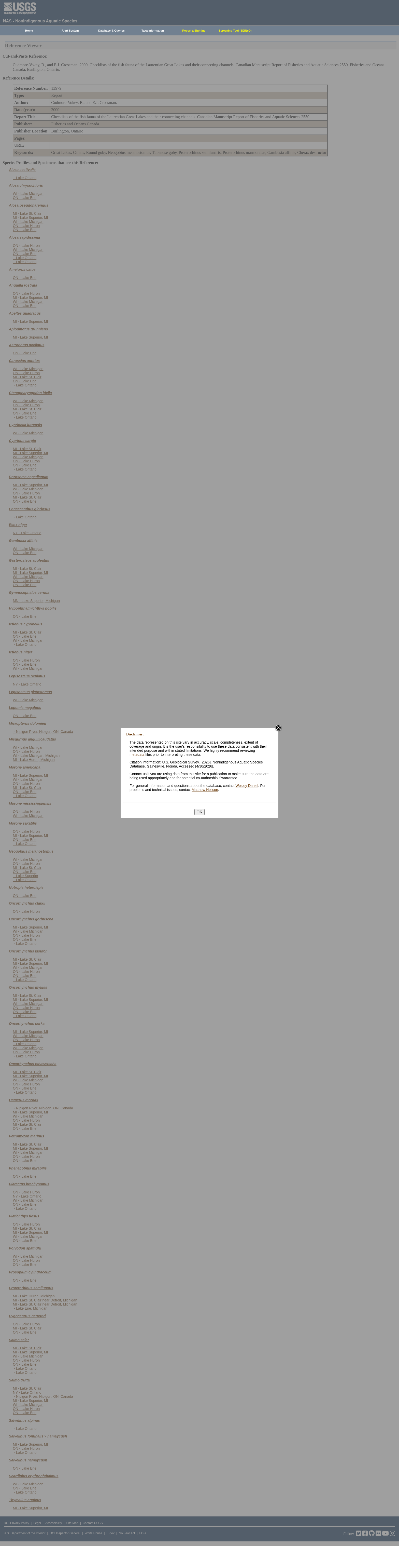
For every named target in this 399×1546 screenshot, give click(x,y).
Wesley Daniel (246, 786)
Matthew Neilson (205, 790)
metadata (137, 754)
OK (199, 812)
